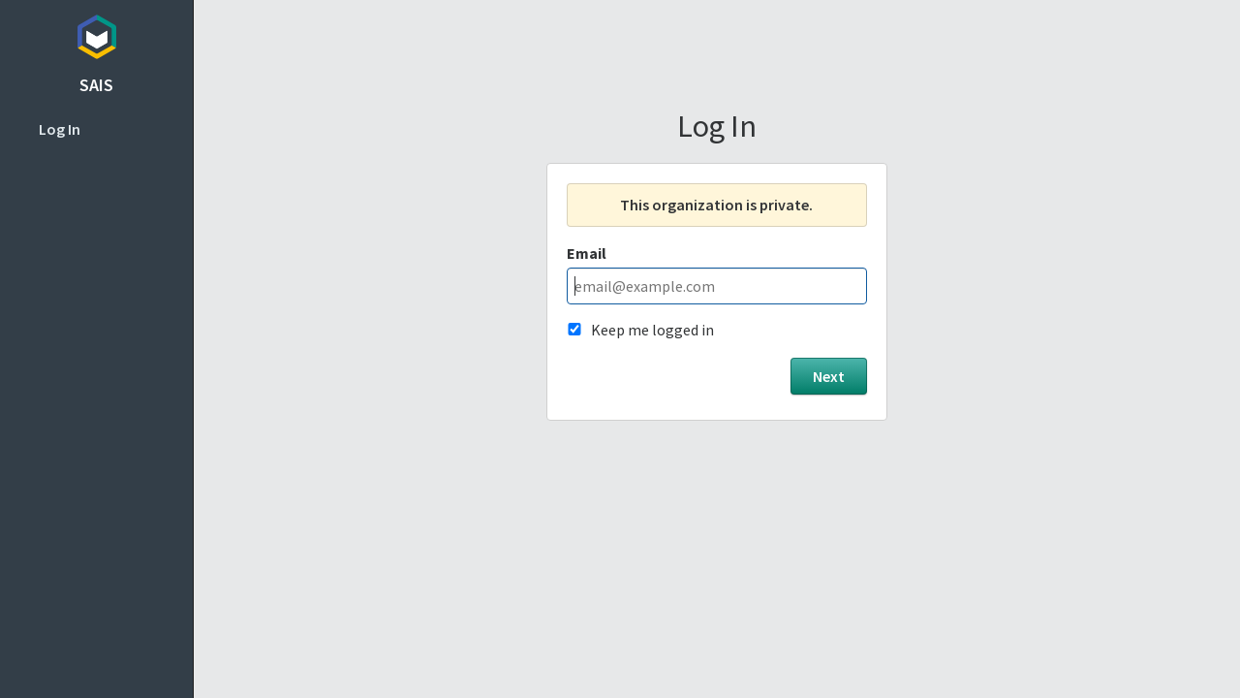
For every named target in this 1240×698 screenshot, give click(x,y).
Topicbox (96, 34)
